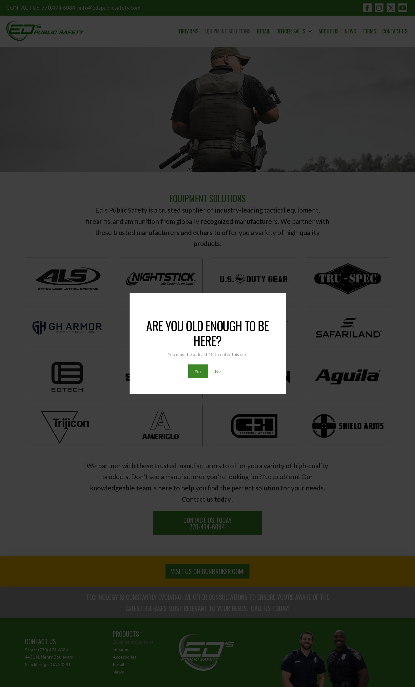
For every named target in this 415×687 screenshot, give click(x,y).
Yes (198, 371)
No (218, 371)
